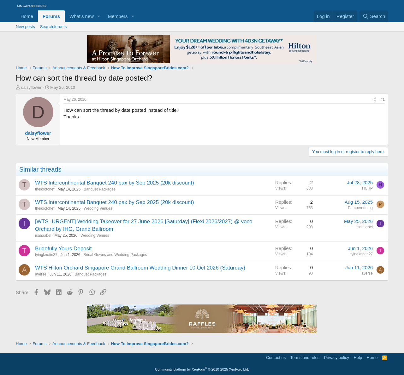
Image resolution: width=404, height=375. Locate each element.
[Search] (373, 16)
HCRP (367, 188)
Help (358, 357)
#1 (383, 99)
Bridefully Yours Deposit (63, 249)
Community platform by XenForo (202, 369)
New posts (25, 26)
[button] (98, 16)
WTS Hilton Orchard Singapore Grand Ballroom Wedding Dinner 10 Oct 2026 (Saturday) (140, 268)
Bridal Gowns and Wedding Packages (115, 255)
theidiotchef (44, 189)
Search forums (53, 26)
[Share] (374, 99)
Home (27, 16)
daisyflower (31, 87)
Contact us (276, 357)
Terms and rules (304, 357)
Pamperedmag (360, 208)
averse (40, 274)
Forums (51, 16)
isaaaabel (43, 235)
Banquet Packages (100, 189)
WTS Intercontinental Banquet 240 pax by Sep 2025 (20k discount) (114, 183)
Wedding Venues (98, 208)
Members (118, 16)
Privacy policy (336, 357)
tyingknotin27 (46, 255)
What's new (81, 16)
